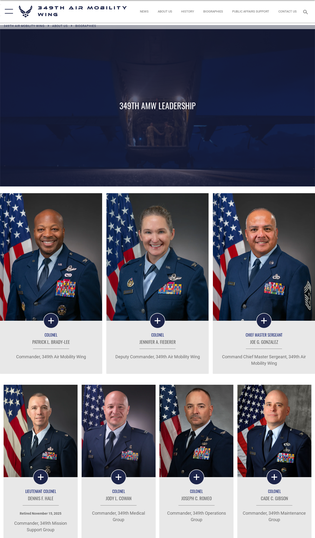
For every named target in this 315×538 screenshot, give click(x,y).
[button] (8, 11)
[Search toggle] (306, 11)
